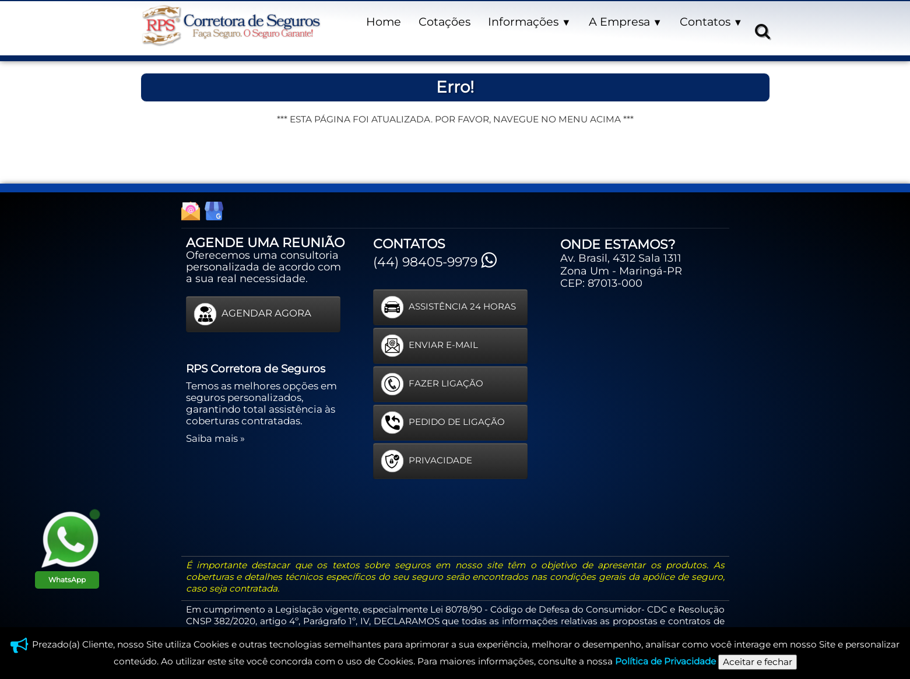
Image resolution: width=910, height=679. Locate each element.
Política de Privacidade (665, 661)
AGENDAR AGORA (252, 314)
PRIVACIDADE (426, 461)
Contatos (711, 22)
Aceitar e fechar (757, 661)
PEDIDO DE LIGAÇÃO (443, 422)
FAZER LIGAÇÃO (432, 384)
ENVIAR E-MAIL (429, 345)
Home (383, 22)
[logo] (230, 26)
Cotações (444, 22)
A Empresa (625, 22)
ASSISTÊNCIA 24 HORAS (448, 307)
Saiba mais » (215, 438)
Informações (529, 22)
